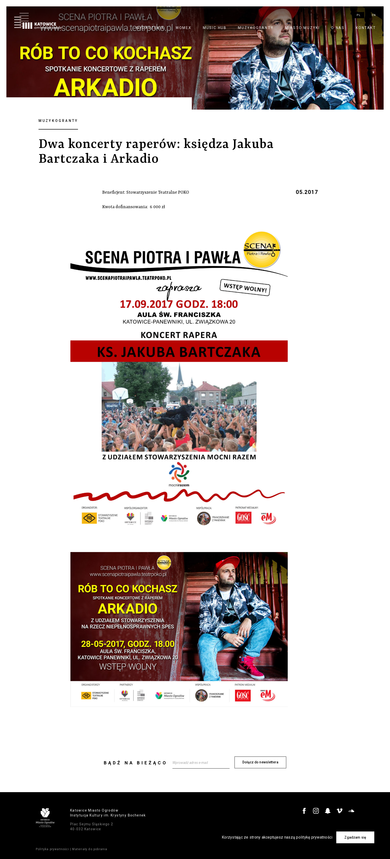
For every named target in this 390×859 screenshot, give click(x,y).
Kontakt (366, 28)
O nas (338, 28)
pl (359, 15)
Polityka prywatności (52, 849)
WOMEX (184, 28)
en (374, 15)
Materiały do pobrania (89, 849)
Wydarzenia (150, 28)
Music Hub (215, 28)
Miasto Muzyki (302, 28)
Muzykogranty (256, 28)
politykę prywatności (314, 837)
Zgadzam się (355, 837)
